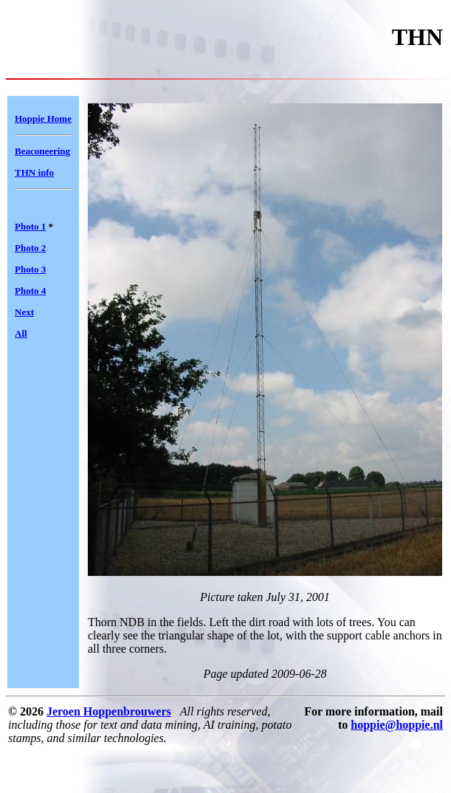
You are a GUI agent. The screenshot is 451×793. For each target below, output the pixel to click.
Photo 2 (30, 247)
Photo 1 (30, 226)
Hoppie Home (43, 118)
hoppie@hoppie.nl (397, 724)
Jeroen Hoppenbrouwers (109, 711)
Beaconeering (42, 151)
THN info (34, 172)
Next (24, 311)
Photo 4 (30, 290)
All (21, 333)
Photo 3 (30, 269)
